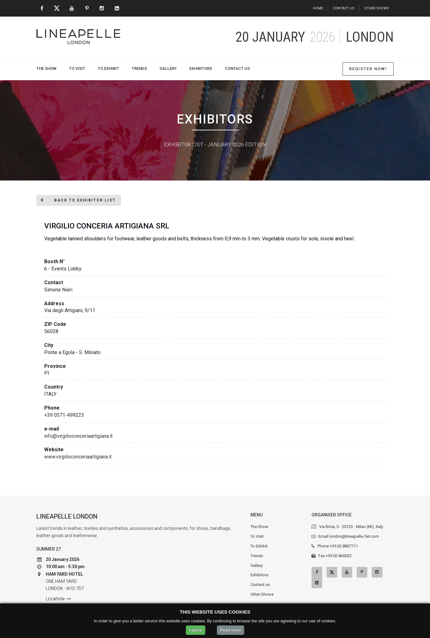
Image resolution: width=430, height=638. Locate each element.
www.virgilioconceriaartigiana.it (78, 457)
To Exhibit (108, 68)
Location (55, 599)
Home (318, 8)
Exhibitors (200, 68)
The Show (46, 68)
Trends (139, 68)
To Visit (77, 68)
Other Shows (376, 8)
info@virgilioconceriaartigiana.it (78, 436)
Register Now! (368, 68)
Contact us (343, 8)
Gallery (168, 68)
